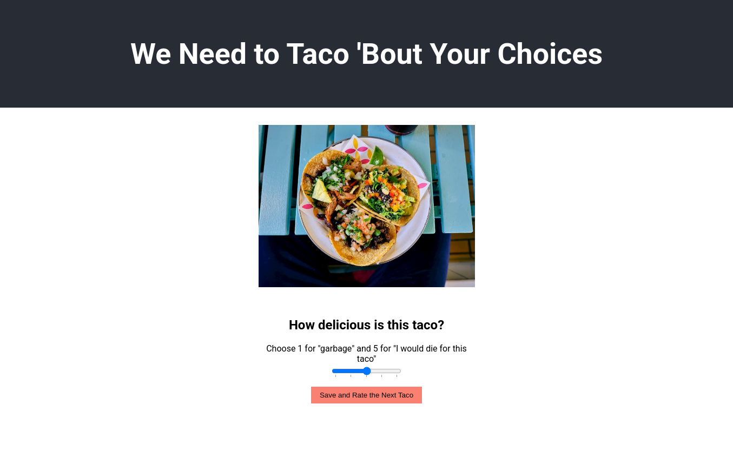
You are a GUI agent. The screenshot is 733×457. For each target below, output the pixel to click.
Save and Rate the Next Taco (366, 395)
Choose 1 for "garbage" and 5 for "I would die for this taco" (366, 353)
